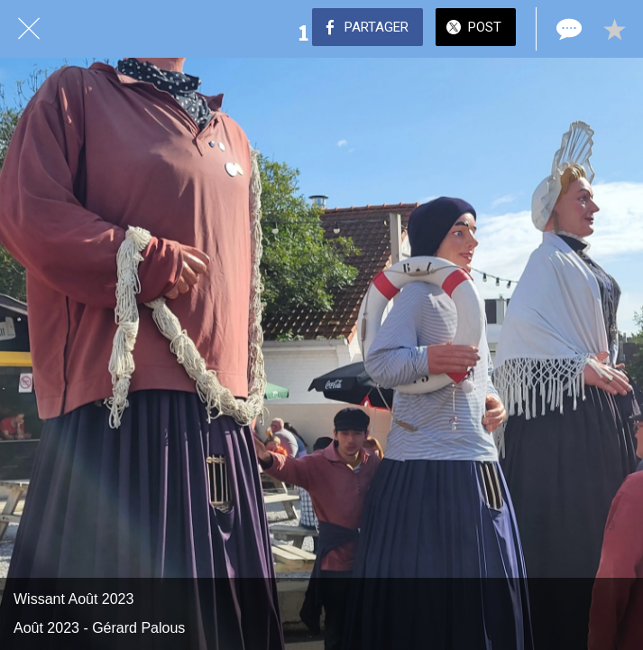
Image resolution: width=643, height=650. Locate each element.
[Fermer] (29, 29)
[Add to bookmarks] (614, 29)
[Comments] (567, 29)
